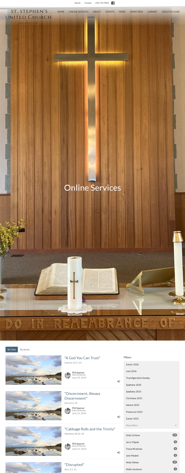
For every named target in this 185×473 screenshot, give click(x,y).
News (122, 11)
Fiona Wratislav (151, 448)
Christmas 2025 (134, 398)
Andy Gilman (151, 462)
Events (110, 11)
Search (78, 3)
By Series (25, 349)
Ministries (136, 11)
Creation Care (171, 11)
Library (152, 11)
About (97, 11)
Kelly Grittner (151, 435)
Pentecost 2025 (134, 411)
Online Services (78, 11)
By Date (11, 349)
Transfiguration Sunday (138, 378)
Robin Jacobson (151, 469)
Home (60, 11)
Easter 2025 (132, 418)
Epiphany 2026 (133, 384)
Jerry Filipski (151, 441)
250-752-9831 (102, 3)
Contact (88, 3)
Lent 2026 (131, 371)
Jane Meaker (151, 455)
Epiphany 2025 (133, 391)
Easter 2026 (132, 364)
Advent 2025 (132, 405)
